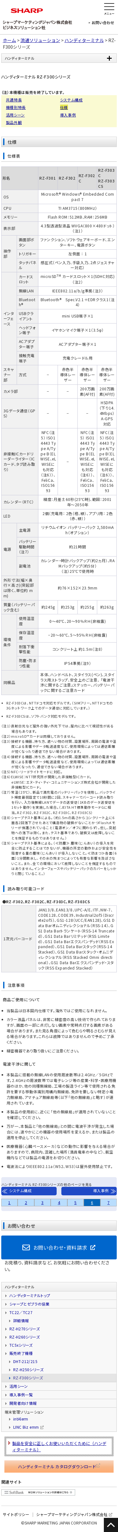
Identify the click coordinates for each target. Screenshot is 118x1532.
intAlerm (20, 1418)
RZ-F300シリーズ (28, 1377)
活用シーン (15, 114)
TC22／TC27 (20, 1312)
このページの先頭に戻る (111, 1525)
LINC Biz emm (26, 1427)
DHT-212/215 (25, 1361)
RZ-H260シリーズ (24, 1336)
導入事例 (68, 114)
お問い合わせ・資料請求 (60, 1247)
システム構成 (71, 99)
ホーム (9, 40)
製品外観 (14, 122)
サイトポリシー (16, 1514)
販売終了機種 (21, 1353)
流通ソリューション (40, 40)
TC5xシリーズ (21, 1345)
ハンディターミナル (84, 40)
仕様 (64, 107)
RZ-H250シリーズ (28, 1369)
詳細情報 (21, 1320)
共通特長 (14, 99)
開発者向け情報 (23, 1403)
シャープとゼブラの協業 (29, 1304)
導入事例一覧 (21, 1394)
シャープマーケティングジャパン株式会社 (71, 1514)
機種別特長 (16, 107)
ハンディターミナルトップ (29, 1295)
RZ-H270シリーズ (24, 1328)
